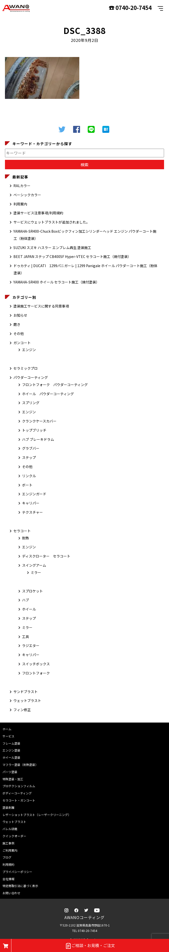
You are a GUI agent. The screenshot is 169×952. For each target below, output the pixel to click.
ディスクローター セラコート (46, 556)
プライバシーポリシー (17, 871)
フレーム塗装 (11, 743)
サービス (8, 736)
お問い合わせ (11, 893)
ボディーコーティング (17, 793)
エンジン (29, 349)
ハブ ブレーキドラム (38, 439)
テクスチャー (32, 512)
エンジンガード (34, 493)
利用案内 (20, 203)
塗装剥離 (8, 807)
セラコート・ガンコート (18, 800)
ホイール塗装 (11, 757)
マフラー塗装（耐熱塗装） (20, 764)
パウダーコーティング (30, 377)
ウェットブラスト (27, 700)
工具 (25, 636)
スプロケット (32, 590)
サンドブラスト (25, 691)
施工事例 (8, 843)
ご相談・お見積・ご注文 (90, 945)
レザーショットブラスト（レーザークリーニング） (36, 814)
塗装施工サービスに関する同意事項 (41, 306)
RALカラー (21, 185)
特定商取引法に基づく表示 (20, 886)
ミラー (36, 572)
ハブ (25, 599)
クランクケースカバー (39, 421)
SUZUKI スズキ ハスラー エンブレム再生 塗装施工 (52, 247)
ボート (27, 484)
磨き (16, 324)
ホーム (6, 729)
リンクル (29, 475)
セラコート (22, 530)
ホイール (29, 609)
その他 (18, 333)
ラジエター (30, 645)
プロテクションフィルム (18, 786)
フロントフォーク (36, 673)
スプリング (30, 402)
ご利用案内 (9, 850)
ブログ (6, 857)
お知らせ (20, 315)
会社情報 (8, 879)
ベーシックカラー (27, 194)
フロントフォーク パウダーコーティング (55, 384)
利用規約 (8, 864)
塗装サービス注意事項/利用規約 (38, 212)
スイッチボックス (36, 663)
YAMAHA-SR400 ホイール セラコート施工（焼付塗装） (56, 282)
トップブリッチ (34, 430)
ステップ (29, 457)
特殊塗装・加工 (12, 779)
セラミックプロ (25, 368)
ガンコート (22, 342)
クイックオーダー (14, 836)
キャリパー (30, 503)
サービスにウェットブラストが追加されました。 (51, 222)
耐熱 (25, 537)
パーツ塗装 (9, 772)
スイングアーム (34, 565)
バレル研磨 (9, 829)
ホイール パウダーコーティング (48, 393)
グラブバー (30, 448)
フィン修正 (22, 709)
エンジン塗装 (11, 750)
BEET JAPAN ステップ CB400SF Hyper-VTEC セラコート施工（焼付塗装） (72, 256)
